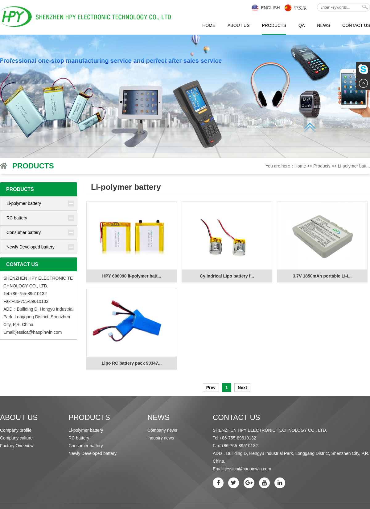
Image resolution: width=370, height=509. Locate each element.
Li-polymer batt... (354, 165)
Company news (162, 430)
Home (208, 25)
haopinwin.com (47, 332)
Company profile (15, 430)
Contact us (356, 25)
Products (274, 25)
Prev (211, 387)
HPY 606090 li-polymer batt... (131, 276)
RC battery (16, 217)
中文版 (300, 7)
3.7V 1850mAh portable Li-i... (322, 276)
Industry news (160, 437)
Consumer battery (23, 232)
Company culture (16, 437)
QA (301, 25)
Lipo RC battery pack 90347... (132, 363)
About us (238, 25)
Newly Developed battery (30, 246)
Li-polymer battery (23, 203)
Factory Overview (17, 445)
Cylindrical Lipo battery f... (227, 276)
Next (242, 387)
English (270, 7)
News (323, 25)
